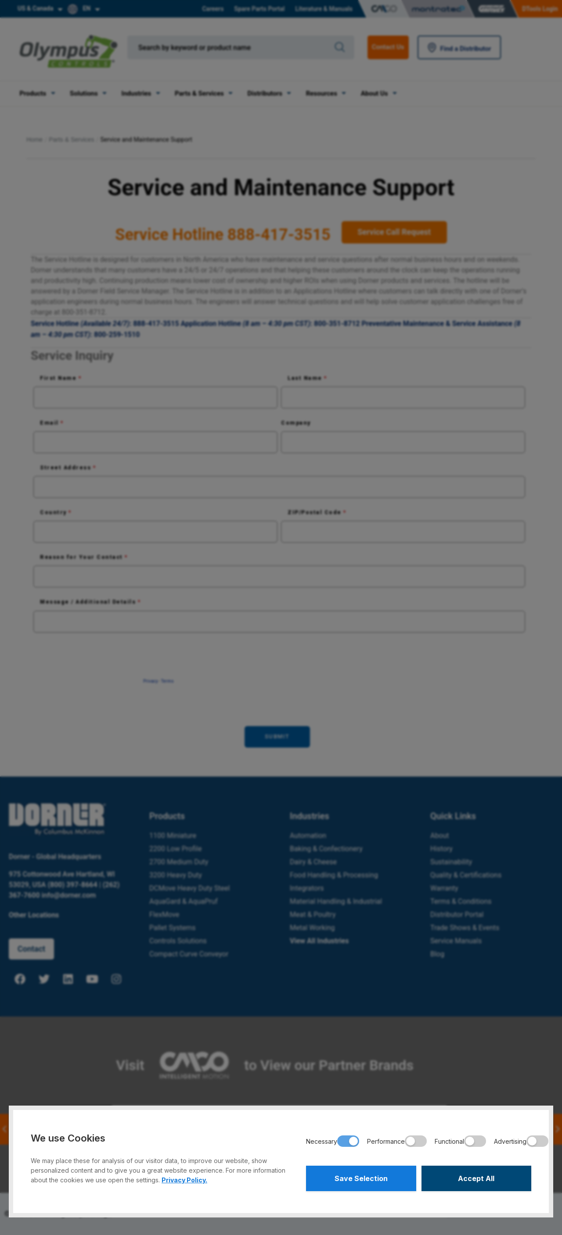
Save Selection (361, 1178)
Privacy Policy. (184, 1180)
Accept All (476, 1178)
